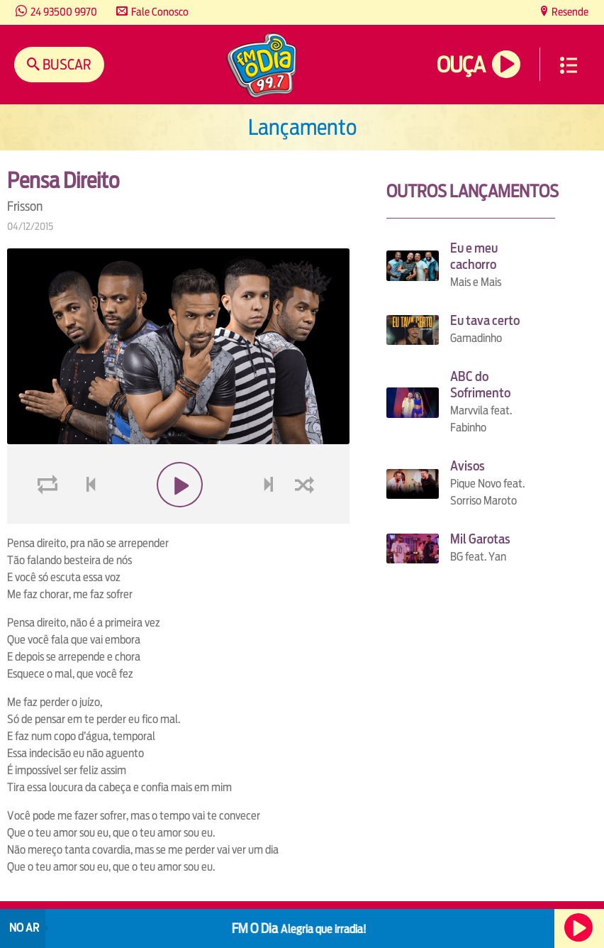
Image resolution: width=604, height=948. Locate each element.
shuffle (307, 518)
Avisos (467, 465)
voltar (86, 518)
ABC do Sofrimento (480, 384)
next (269, 518)
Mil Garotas (480, 538)
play (178, 518)
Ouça (461, 65)
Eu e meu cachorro (474, 256)
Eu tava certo (485, 320)
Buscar (65, 64)
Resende (568, 12)
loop (50, 518)
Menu (568, 65)
